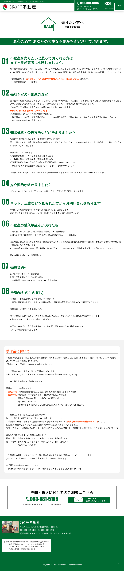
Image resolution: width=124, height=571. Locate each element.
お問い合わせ (107, 8)
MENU (120, 5)
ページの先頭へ (119, 566)
